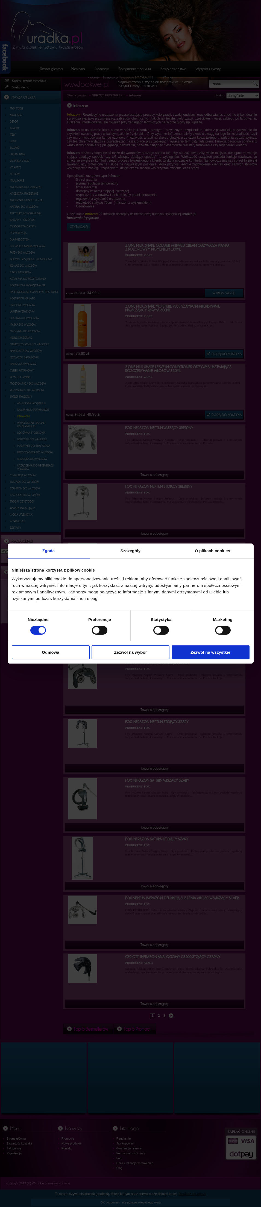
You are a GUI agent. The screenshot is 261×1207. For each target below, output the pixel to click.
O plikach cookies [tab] (212, 550)
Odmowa (50, 652)
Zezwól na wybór (130, 652)
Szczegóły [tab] (130, 550)
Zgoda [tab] (48, 550)
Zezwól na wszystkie (210, 652)
